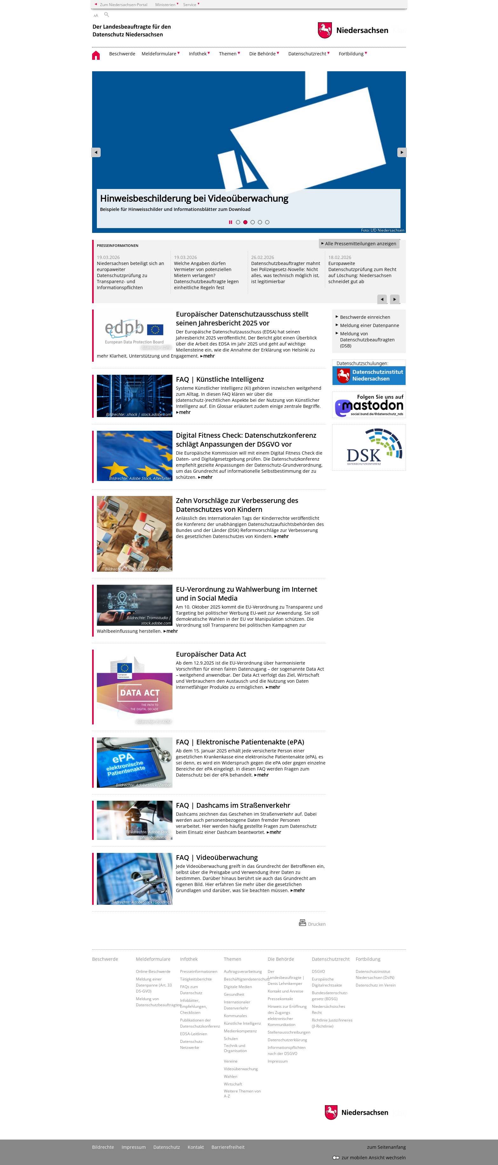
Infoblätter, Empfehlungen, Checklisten (193, 1006)
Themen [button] (228, 54)
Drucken (317, 924)
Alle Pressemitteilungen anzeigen (360, 244)
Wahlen (230, 1076)
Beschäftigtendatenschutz (247, 978)
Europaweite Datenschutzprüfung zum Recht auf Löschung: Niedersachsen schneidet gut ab (362, 272)
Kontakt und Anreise (285, 991)
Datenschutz (166, 1147)
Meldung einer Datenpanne (369, 325)
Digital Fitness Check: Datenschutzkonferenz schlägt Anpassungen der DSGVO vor (246, 440)
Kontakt (196, 1147)
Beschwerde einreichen (365, 317)
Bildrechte (103, 1147)
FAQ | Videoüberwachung (217, 857)
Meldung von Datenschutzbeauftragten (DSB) (367, 340)
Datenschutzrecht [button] (307, 54)
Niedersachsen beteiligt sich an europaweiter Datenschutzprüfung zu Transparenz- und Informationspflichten (130, 275)
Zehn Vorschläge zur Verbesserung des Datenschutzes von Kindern (237, 505)
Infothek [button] (197, 54)
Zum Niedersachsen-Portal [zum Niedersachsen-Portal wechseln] (123, 4)
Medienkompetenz (240, 1030)
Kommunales (235, 1015)
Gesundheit (234, 994)
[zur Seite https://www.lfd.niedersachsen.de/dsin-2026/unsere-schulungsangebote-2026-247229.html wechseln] (249, 152)
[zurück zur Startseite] (132, 31)
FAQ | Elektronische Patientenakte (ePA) (240, 741)
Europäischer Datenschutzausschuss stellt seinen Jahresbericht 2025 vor (242, 318)
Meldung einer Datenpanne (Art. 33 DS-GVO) (154, 985)
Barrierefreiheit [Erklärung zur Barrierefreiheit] (228, 1147)
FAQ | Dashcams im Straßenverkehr (233, 805)
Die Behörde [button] (262, 54)
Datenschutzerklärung (287, 1039)
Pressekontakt (280, 998)
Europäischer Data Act (211, 654)
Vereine (231, 1061)
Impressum (278, 1061)
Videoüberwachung (241, 1068)
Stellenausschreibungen (289, 1032)
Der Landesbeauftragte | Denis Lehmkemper (286, 977)
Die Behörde (281, 959)
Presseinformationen (198, 971)
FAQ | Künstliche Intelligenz (220, 379)
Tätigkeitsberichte (196, 978)
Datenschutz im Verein (376, 984)
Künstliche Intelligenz (242, 1023)
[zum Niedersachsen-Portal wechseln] (353, 38)
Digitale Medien (238, 986)
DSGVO (318, 971)
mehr (209, 356)
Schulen (231, 1038)
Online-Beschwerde (153, 971)
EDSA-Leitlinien (193, 1033)
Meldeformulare (153, 959)
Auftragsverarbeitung (243, 971)
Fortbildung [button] (351, 54)
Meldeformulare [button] (159, 54)
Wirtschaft (233, 1083)
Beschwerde (122, 54)
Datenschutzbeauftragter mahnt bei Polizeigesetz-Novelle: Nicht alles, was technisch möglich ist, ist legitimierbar (285, 272)
